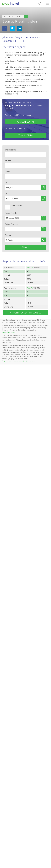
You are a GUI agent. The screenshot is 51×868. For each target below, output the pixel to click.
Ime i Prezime (10, 150)
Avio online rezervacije (13, 16)
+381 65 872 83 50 (25, 121)
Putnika (8, 235)
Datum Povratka (11, 224)
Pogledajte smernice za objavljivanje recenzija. (18, 361)
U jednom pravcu (17, 205)
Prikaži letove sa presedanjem (25, 312)
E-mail (7, 172)
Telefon (8, 161)
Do (6, 193)
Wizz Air (30, 267)
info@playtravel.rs (8, 332)
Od (6, 183)
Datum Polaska (11, 213)
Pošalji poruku (26, 135)
